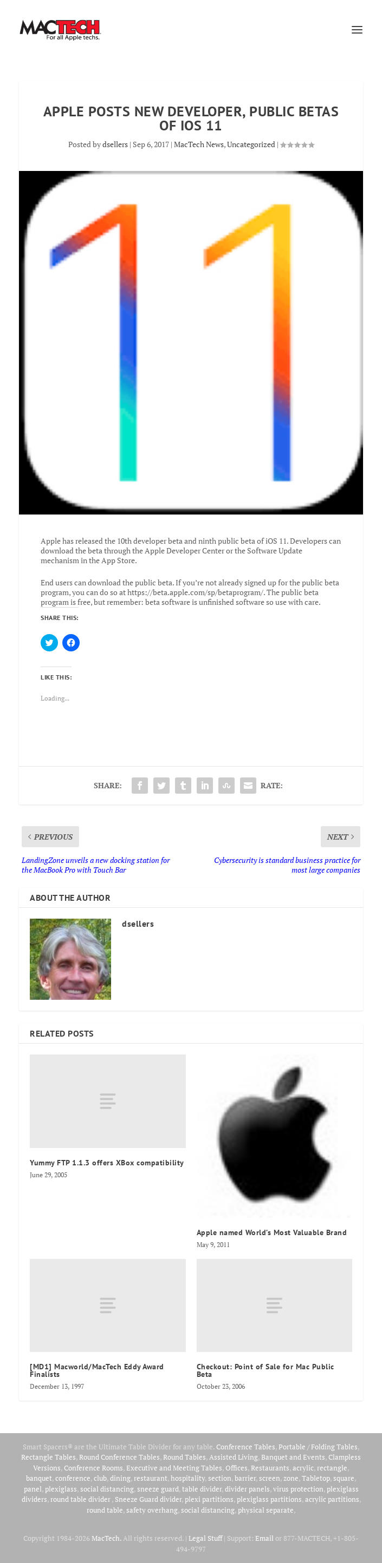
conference (72, 1478)
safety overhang (152, 1510)
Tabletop (316, 1478)
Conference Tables (245, 1447)
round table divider (81, 1499)
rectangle (332, 1468)
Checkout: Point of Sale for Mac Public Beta (265, 1370)
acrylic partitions (332, 1499)
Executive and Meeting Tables (174, 1468)
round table (105, 1510)
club (100, 1478)
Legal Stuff (205, 1538)
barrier (245, 1478)
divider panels (247, 1489)
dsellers (115, 144)
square (343, 1478)
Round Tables (184, 1457)
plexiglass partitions (269, 1499)
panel (33, 1489)
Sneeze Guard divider (148, 1499)
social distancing (107, 1489)
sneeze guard (158, 1489)
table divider (202, 1489)
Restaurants (270, 1468)
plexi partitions (209, 1499)
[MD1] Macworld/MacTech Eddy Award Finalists (97, 1370)
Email (264, 1538)
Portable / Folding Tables (318, 1447)
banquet (39, 1478)
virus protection (298, 1489)
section (219, 1478)
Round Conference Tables (119, 1457)
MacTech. (106, 1538)
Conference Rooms (93, 1468)
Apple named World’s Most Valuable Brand (272, 1232)
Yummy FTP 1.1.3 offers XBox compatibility (107, 1163)
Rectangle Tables (48, 1457)
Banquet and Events (293, 1457)
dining (120, 1478)
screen (269, 1478)
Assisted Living (233, 1457)
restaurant (150, 1478)
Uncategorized (251, 144)
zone (291, 1478)
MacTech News (199, 144)
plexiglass (61, 1489)
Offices (236, 1468)
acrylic (303, 1468)
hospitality (188, 1478)
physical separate (266, 1510)
